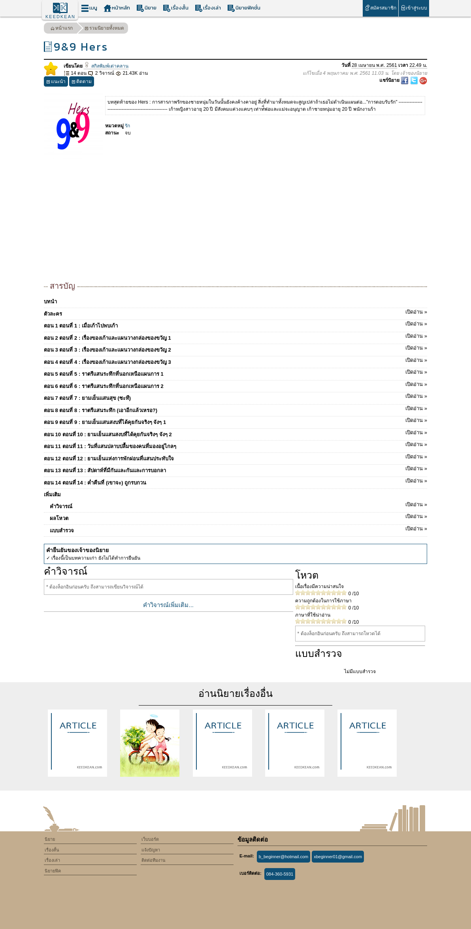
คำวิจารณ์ (238, 505)
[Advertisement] (235, 220)
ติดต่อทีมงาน (153, 860)
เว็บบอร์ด (150, 839)
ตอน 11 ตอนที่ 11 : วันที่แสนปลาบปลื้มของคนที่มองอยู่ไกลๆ (235, 445)
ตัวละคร (235, 312)
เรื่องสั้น (175, 8)
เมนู (89, 8)
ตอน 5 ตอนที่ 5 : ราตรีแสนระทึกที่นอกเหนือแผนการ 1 (235, 372)
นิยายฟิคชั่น (243, 8)
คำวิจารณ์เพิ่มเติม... (168, 605)
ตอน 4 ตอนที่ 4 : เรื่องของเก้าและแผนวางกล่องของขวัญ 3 (235, 360)
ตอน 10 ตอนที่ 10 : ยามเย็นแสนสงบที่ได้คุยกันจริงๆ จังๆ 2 (235, 433)
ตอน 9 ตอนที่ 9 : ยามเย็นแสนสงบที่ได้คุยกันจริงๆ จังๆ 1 (235, 420)
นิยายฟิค (53, 870)
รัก (127, 126)
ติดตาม (82, 82)
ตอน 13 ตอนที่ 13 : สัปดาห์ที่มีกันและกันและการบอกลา (235, 469)
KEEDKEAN (60, 16)
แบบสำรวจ (238, 529)
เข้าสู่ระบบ (414, 7)
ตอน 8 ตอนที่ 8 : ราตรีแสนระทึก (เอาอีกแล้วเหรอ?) (235, 409)
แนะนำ (56, 82)
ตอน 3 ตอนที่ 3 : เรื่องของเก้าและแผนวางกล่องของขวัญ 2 (235, 348)
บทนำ (50, 302)
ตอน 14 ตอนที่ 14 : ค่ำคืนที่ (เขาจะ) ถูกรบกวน (235, 481)
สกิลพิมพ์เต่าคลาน (106, 66)
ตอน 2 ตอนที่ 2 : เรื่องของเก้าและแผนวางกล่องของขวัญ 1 (235, 336)
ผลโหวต (238, 517)
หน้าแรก (62, 29)
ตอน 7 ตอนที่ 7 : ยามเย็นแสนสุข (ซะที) (235, 396)
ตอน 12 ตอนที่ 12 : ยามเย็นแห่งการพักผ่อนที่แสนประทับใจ (235, 457)
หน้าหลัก (117, 8)
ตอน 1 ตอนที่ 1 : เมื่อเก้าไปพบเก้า (235, 324)
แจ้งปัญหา (150, 850)
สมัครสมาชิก (380, 7)
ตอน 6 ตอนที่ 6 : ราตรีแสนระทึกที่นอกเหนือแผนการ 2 (235, 384)
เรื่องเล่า (208, 8)
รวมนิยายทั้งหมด (104, 29)
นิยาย (146, 8)
